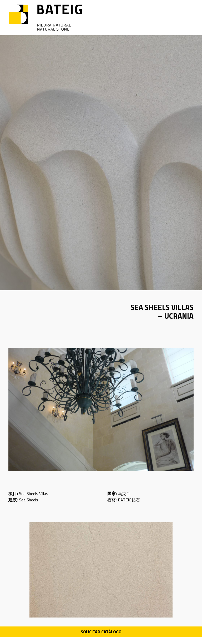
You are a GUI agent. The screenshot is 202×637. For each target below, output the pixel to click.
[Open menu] (190, 18)
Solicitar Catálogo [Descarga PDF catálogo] (101, 632)
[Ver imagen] (101, 409)
